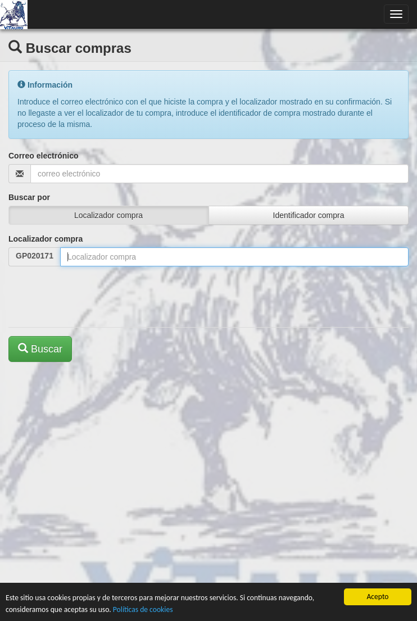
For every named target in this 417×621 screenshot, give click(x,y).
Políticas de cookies (143, 609)
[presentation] (93, 297)
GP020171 (34, 256)
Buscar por (29, 197)
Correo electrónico (43, 155)
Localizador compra (45, 238)
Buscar (40, 349)
